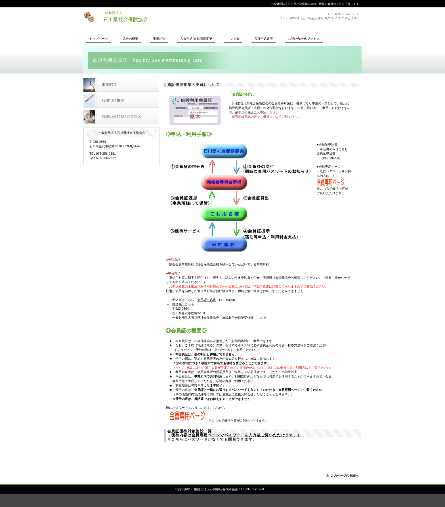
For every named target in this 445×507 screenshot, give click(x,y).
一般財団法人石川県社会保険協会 (161, 16)
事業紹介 (121, 85)
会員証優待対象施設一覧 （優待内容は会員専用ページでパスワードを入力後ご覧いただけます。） (234, 433)
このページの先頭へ (345, 475)
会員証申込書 (326, 153)
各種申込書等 (121, 101)
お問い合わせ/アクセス (121, 116)
